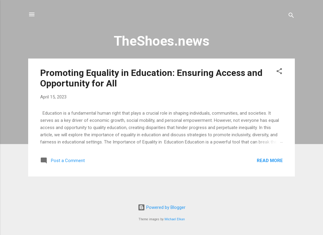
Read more (270, 160)
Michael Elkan (174, 219)
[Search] (291, 16)
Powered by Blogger (161, 207)
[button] (279, 72)
